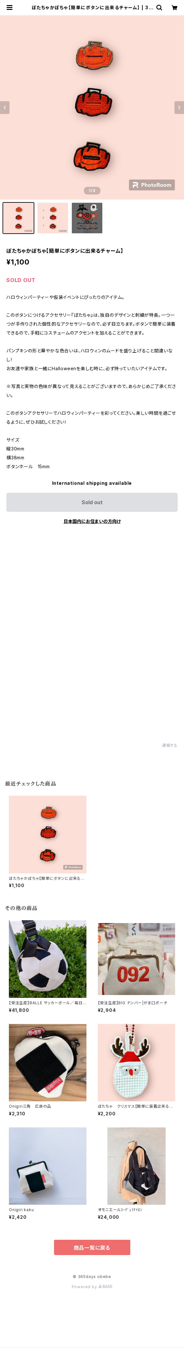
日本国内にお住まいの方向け (92, 521)
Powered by (92, 1286)
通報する (170, 745)
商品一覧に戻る (92, 1248)
